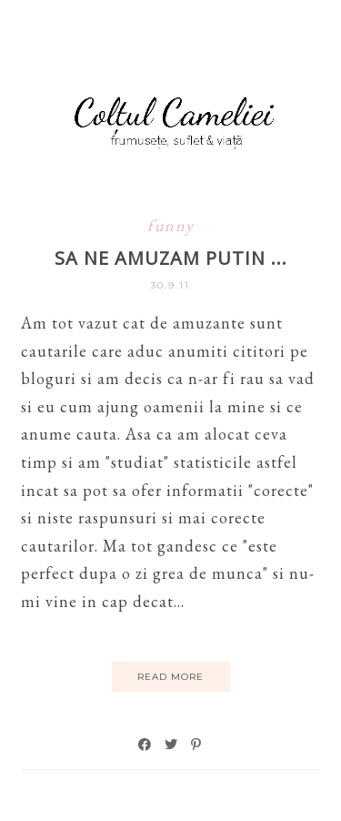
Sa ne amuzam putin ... (171, 258)
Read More (170, 677)
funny (171, 225)
